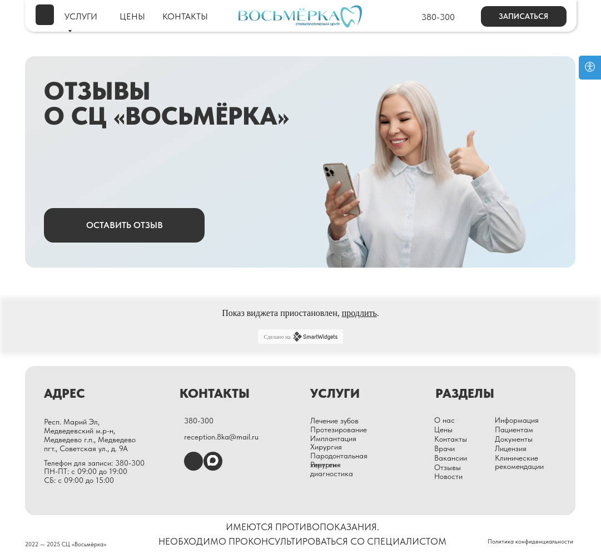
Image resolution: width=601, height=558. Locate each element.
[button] (524, 16)
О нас (444, 420)
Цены (443, 429)
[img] (45, 14)
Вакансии (450, 457)
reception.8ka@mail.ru (221, 436)
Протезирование (338, 429)
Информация (517, 420)
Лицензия (511, 448)
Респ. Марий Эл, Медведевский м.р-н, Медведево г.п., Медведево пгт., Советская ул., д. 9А (90, 434)
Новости (448, 476)
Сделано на (300, 337)
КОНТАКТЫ (185, 16)
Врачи (444, 448)
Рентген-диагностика (331, 469)
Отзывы (447, 467)
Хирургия (326, 446)
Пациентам (514, 429)
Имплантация (333, 438)
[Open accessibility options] (590, 68)
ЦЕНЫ (132, 16)
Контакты (450, 438)
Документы (514, 438)
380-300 (438, 17)
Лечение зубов (334, 420)
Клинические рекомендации (519, 462)
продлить (359, 313)
